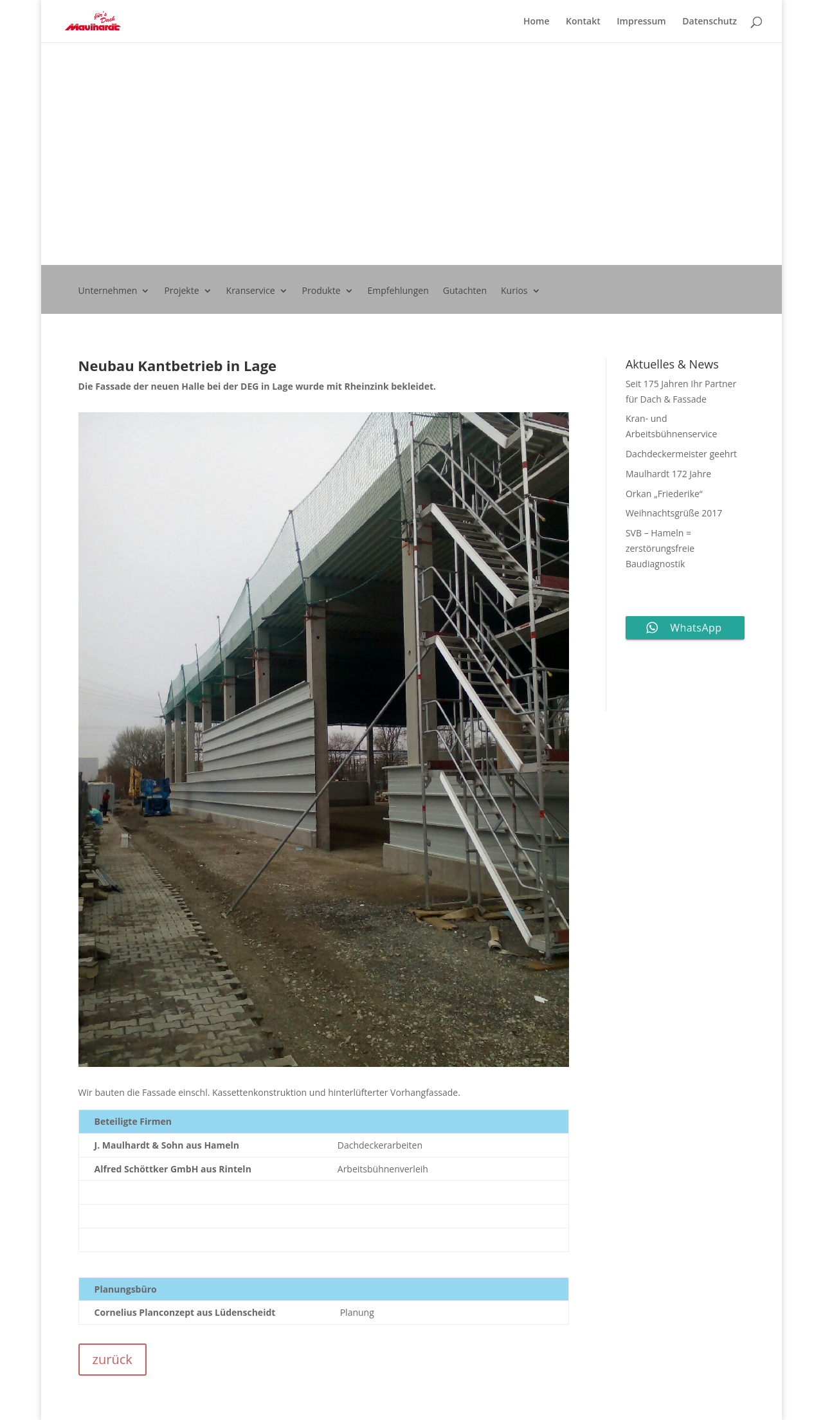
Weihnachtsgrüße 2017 (674, 513)
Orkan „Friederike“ (664, 493)
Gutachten (465, 291)
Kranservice (250, 291)
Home (536, 22)
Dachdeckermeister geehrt (681, 454)
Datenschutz (709, 22)
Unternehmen (108, 291)
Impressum (641, 22)
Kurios (514, 291)
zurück (112, 1359)
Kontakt (583, 22)
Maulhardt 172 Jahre (668, 474)
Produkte (321, 291)
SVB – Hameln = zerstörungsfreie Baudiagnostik (660, 548)
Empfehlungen (398, 291)
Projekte (181, 291)
